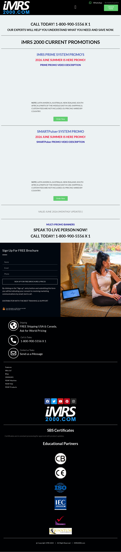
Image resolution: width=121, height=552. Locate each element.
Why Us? (8, 371)
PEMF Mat (9, 384)
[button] (75, 7)
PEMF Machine (10, 380)
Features (8, 367)
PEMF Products (11, 387)
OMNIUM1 (9, 377)
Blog (7, 374)
